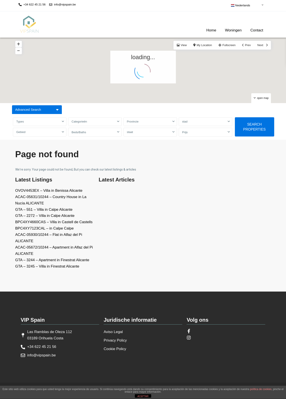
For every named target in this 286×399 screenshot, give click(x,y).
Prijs (185, 132)
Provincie (133, 121)
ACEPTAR (143, 396)
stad (185, 121)
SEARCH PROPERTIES (254, 127)
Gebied (21, 132)
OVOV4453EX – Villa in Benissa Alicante (49, 190)
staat (130, 132)
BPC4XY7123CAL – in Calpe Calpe (44, 228)
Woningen (233, 30)
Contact (256, 30)
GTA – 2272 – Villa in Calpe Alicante (45, 216)
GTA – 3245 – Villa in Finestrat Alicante (47, 266)
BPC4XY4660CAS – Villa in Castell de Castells (54, 222)
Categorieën (79, 121)
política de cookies (261, 389)
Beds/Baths (79, 132)
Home (211, 30)
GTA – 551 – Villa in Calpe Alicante (44, 209)
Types (20, 121)
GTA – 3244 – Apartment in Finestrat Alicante (52, 260)
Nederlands (240, 5)
